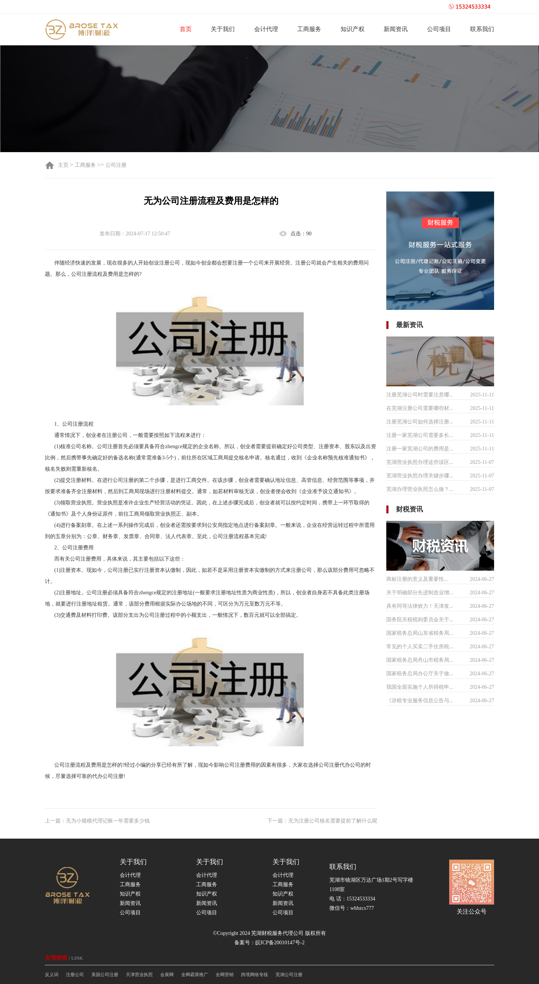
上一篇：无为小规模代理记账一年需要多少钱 (97, 821)
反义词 (51, 974)
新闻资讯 (396, 29)
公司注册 (116, 165)
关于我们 (223, 29)
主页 (64, 165)
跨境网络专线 (254, 974)
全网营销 (225, 974)
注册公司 (75, 974)
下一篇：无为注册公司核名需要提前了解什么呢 (322, 821)
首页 (186, 29)
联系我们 (482, 29)
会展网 (167, 974)
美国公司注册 (104, 974)
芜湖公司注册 (288, 974)
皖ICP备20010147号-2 (279, 942)
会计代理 (266, 29)
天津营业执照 (139, 974)
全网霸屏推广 (194, 974)
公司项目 (439, 29)
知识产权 (353, 29)
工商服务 (309, 29)
